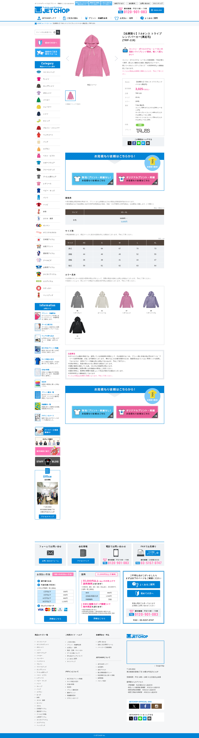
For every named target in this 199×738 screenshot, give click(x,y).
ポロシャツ (40, 647)
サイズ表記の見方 (72, 681)
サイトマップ (71, 661)
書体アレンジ (71, 692)
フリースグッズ (41, 667)
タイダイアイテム (42, 720)
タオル (39, 706)
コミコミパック (41, 641)
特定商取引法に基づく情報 (106, 675)
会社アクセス (102, 669)
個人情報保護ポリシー (105, 672)
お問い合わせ (102, 642)
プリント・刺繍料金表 (74, 644)
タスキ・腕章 (41, 700)
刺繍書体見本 (71, 695)
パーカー (39, 655)
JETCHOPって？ (103, 664)
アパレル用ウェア (42, 672)
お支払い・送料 (72, 647)
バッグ (39, 689)
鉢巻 (38, 697)
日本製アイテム (41, 708)
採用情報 (100, 678)
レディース (40, 678)
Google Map (160, 666)
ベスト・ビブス (41, 675)
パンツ (39, 683)
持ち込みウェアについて (74, 656)
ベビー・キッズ (41, 680)
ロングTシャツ (41, 669)
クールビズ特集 (41, 714)
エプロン (39, 692)
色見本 (69, 687)
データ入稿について (73, 653)
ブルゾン (39, 664)
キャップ (39, 686)
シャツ (39, 650)
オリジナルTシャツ (43, 644)
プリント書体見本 (72, 690)
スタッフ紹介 (102, 681)
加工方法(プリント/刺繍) (74, 678)
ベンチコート (41, 661)
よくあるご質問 (72, 658)
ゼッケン (39, 703)
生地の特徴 (70, 684)
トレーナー (40, 658)
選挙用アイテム (41, 711)
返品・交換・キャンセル (74, 650)
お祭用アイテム (41, 717)
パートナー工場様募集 (105, 647)
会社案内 (100, 667)
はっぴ (39, 694)
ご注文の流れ (71, 642)
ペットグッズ (41, 725)
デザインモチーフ (72, 698)
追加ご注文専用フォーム (105, 644)
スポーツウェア (41, 653)
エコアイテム (41, 722)
